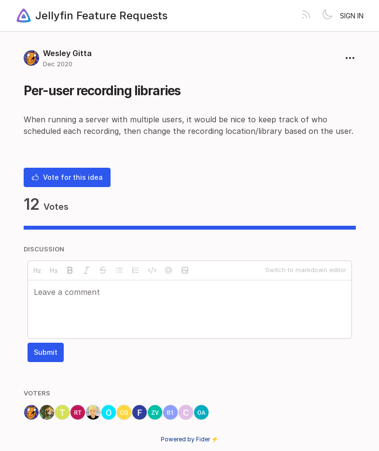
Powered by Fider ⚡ (190, 439)
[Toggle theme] (327, 15)
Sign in (352, 16)
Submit (45, 352)
